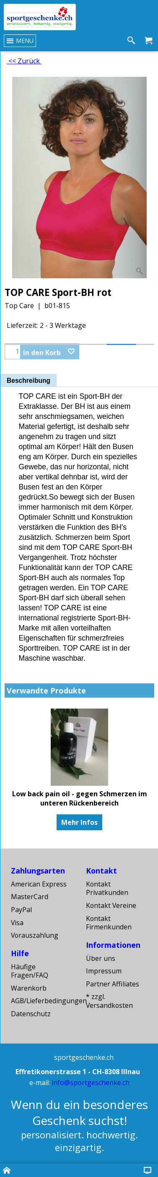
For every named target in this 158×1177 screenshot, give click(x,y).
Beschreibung (28, 380)
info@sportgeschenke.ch (91, 1082)
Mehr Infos (79, 822)
